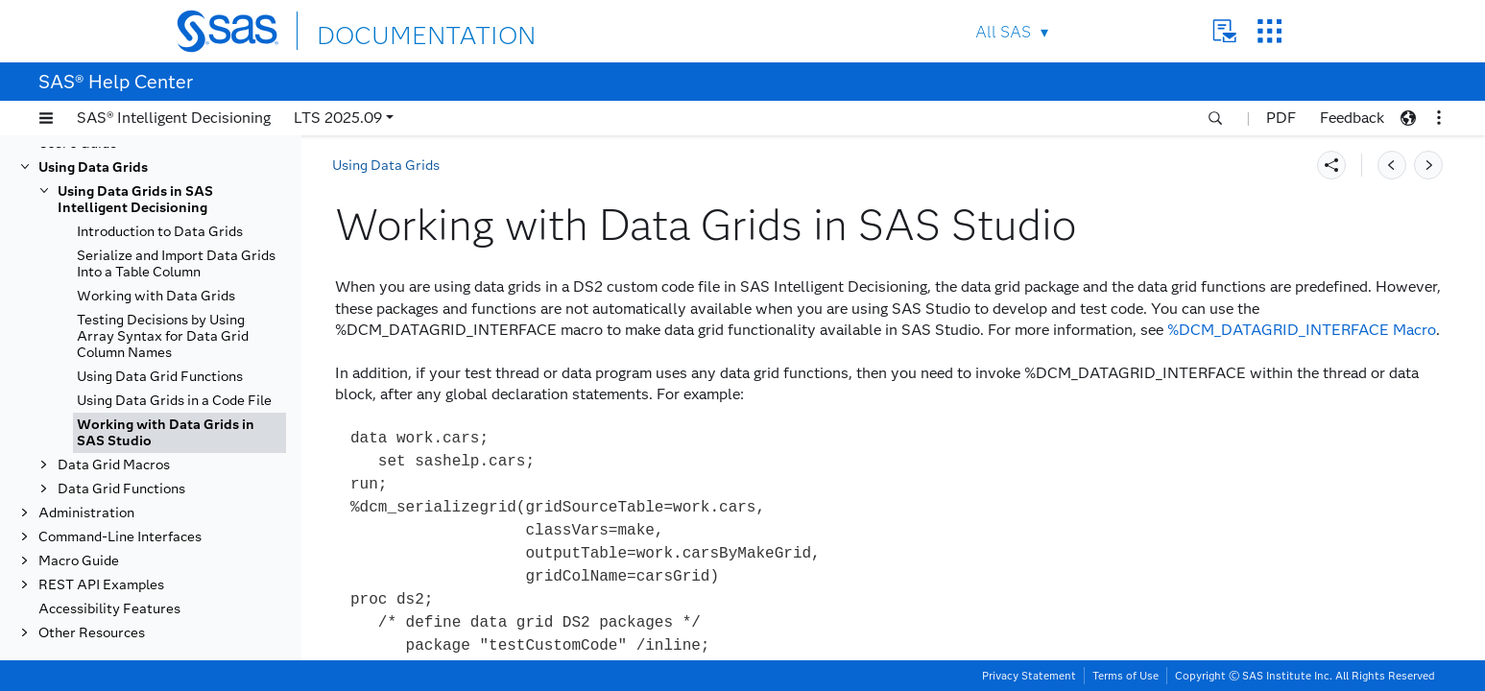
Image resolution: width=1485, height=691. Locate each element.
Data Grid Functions (121, 489)
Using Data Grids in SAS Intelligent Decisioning (135, 199)
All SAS (1003, 32)
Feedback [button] (1352, 117)
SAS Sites (1269, 31)
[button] (46, 118)
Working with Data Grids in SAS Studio (165, 433)
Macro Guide (78, 561)
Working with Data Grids (156, 296)
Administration (86, 513)
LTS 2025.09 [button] (338, 117)
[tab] (179, 433)
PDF (1281, 117)
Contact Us (1224, 31)
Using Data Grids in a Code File (174, 401)
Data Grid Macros (114, 465)
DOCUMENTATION (387, 30)
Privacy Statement (1029, 675)
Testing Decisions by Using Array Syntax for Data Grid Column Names (163, 336)
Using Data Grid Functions (160, 377)
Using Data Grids (93, 167)
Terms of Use (1125, 675)
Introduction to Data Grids (160, 232)
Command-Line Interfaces (120, 537)
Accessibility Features (109, 609)
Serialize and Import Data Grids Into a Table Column (176, 264)
